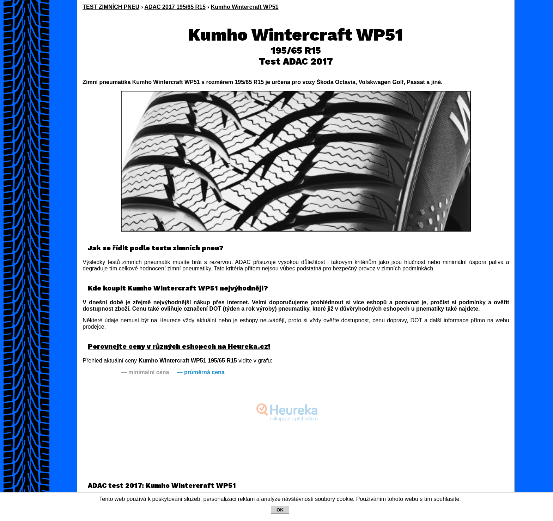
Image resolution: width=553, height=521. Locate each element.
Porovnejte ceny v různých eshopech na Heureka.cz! (179, 346)
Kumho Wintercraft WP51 (245, 7)
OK (280, 510)
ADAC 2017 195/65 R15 (174, 7)
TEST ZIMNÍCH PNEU (111, 7)
